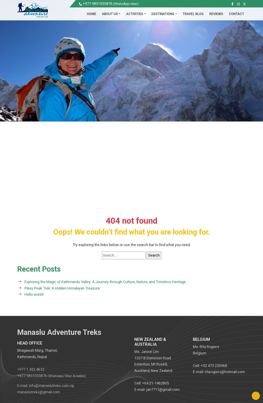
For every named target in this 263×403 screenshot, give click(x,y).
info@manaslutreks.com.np (51, 389)
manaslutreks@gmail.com (38, 395)
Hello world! (34, 294)
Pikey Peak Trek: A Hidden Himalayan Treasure (62, 288)
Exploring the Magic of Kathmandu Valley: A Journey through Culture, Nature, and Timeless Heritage (105, 282)
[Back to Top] (256, 396)
